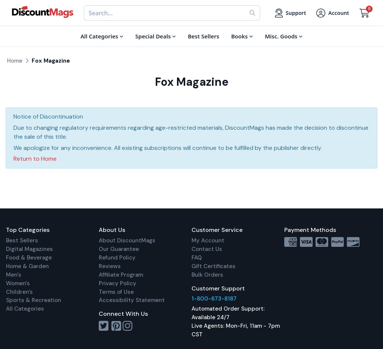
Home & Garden (27, 266)
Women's (18, 283)
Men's (13, 275)
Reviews (110, 266)
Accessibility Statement (132, 300)
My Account (208, 240)
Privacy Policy (117, 283)
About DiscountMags (127, 240)
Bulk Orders (207, 275)
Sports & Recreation (33, 300)
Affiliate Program (121, 275)
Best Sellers (22, 240)
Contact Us (207, 249)
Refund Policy (117, 257)
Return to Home (35, 159)
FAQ (197, 257)
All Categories (25, 308)
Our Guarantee (119, 249)
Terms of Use (116, 292)
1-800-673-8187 (214, 298)
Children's (19, 292)
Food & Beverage (29, 257)
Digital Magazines (29, 249)
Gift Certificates (213, 266)
